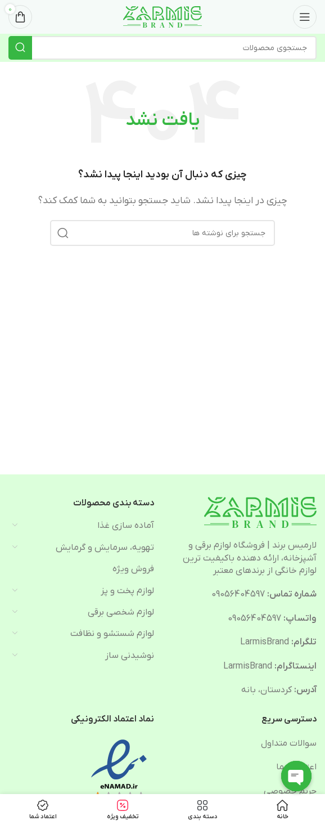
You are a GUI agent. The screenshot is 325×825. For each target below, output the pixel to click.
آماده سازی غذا (125, 525)
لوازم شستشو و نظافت (112, 633)
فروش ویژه (133, 569)
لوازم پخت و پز (127, 591)
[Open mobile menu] (304, 17)
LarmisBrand (264, 642)
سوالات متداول (289, 743)
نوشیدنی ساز (129, 655)
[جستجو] (162, 48)
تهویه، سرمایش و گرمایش (105, 547)
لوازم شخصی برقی (121, 612)
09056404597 (238, 594)
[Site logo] (162, 16)
